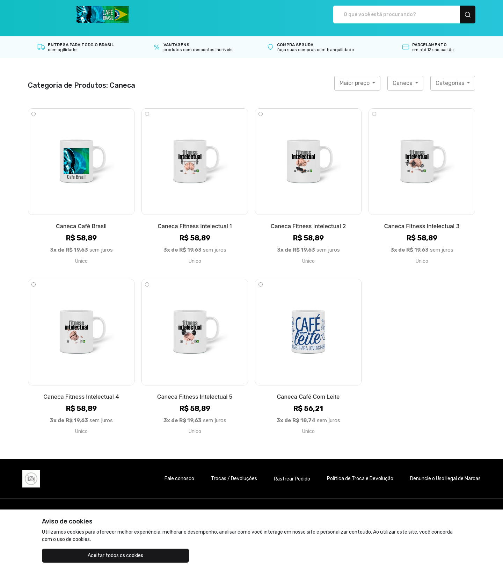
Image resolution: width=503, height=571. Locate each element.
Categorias (451, 75)
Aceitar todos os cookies (77, 555)
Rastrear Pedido (292, 472)
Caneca (403, 75)
